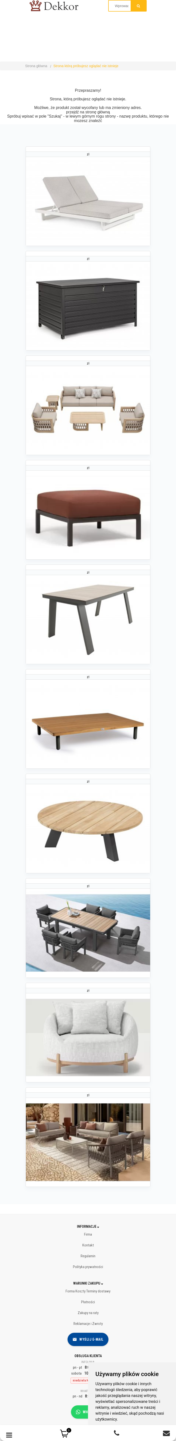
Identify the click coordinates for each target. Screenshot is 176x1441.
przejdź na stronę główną (88, 112)
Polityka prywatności (88, 1267)
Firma (88, 1234)
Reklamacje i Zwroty (88, 1323)
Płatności (88, 1302)
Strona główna (36, 66)
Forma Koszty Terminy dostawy (88, 1291)
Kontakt (88, 1245)
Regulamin (88, 1256)
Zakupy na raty (88, 1313)
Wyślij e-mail (88, 1339)
